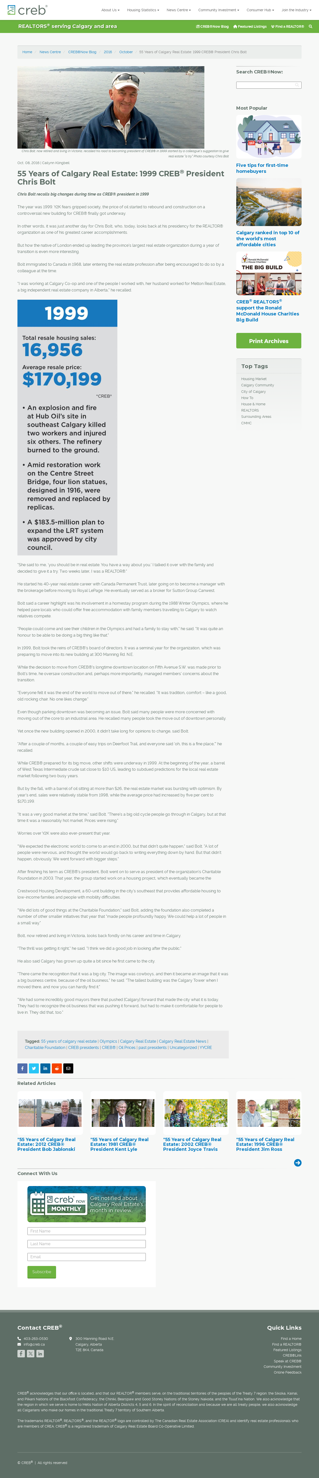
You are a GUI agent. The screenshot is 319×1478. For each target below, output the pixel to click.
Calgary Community (257, 385)
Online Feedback (288, 1372)
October (126, 52)
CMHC (246, 423)
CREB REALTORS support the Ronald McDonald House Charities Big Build (267, 311)
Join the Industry (297, 10)
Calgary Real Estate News (182, 1041)
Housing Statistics (143, 10)
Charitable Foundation (45, 1047)
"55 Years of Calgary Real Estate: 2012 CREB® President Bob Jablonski (46, 1144)
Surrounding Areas (256, 417)
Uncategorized (183, 1047)
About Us (110, 10)
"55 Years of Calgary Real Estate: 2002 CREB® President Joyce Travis (192, 1144)
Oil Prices (127, 1047)
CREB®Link (292, 1355)
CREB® (109, 1047)
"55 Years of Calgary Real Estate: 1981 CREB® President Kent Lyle (119, 1144)
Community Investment (218, 10)
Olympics (108, 1041)
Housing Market (254, 379)
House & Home (253, 404)
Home (27, 52)
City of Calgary (253, 392)
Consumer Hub (260, 10)
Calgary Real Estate (138, 1041)
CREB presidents (83, 1047)
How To (247, 398)
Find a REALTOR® (287, 26)
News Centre (179, 10)
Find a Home (291, 1339)
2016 (108, 52)
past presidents (153, 1047)
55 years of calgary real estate (69, 1041)
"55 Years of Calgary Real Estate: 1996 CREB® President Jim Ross (265, 1144)
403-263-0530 (36, 1339)
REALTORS (250, 410)
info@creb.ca (34, 1344)
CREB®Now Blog (212, 26)
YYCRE (206, 1047)
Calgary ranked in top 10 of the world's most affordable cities (268, 238)
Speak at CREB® (288, 1361)
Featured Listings (250, 26)
